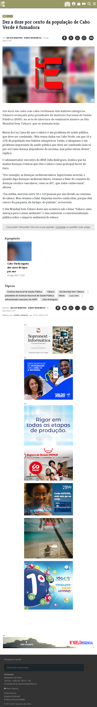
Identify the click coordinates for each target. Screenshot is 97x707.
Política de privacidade (14, 699)
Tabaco (50, 291)
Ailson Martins (14, 38)
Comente (60, 227)
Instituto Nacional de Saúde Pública (24, 291)
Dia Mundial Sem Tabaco (71, 291)
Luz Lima (73, 295)
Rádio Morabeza (32, 38)
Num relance (11, 688)
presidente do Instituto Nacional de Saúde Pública (29, 295)
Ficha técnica (10, 693)
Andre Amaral (21, 315)
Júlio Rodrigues (49, 299)
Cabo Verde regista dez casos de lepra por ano (18, 267)
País (5, 16)
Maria (61, 295)
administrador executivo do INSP (21, 299)
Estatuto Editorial (12, 696)
